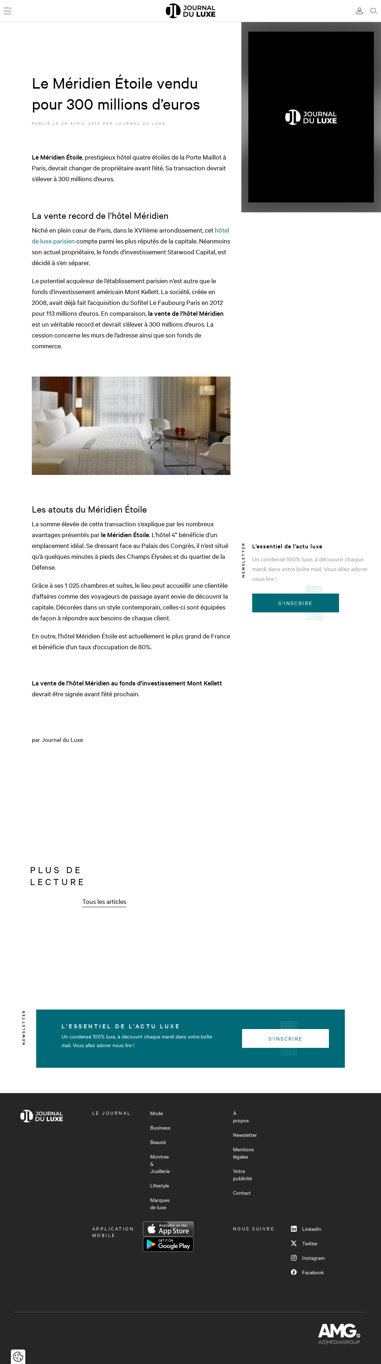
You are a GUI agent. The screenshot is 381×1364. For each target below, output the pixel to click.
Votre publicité (242, 1174)
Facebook (307, 1272)
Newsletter (245, 1134)
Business (160, 1127)
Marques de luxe (160, 1203)
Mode (156, 1113)
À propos (241, 1116)
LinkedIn (306, 1228)
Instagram (308, 1257)
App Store (168, 1229)
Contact (242, 1192)
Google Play (168, 1244)
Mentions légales (243, 1153)
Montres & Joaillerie (160, 1163)
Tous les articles (104, 901)
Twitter (304, 1243)
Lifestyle (159, 1185)
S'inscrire (295, 603)
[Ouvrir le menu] (7, 10)
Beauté (158, 1142)
